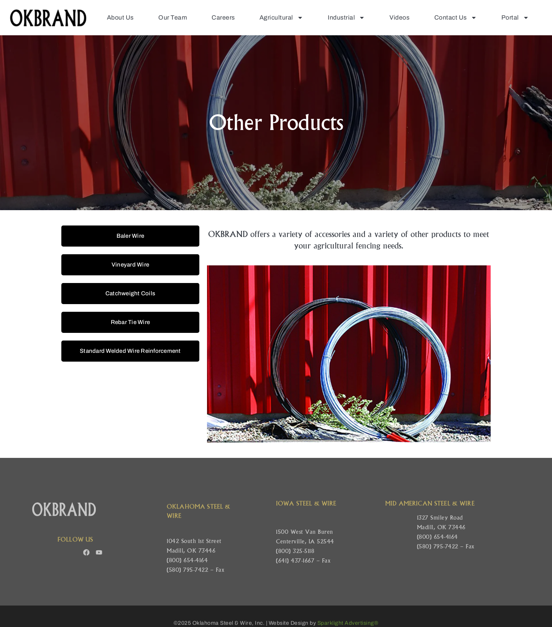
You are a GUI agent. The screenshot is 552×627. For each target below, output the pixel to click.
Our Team (172, 17)
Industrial (346, 18)
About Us (120, 17)
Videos (399, 17)
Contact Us (455, 18)
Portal (515, 18)
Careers (223, 17)
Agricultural (281, 18)
